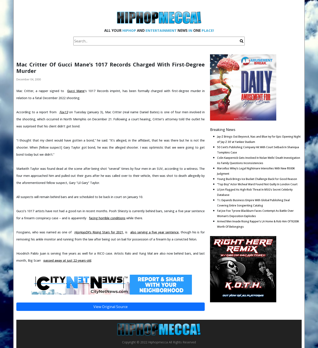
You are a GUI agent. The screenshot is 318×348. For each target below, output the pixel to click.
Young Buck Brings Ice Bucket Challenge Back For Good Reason (257, 179)
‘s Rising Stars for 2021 (98, 232)
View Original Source (110, 306)
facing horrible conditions (107, 218)
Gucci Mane (76, 91)
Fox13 (63, 112)
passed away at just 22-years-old (67, 260)
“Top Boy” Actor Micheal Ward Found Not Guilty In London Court (257, 184)
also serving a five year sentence (154, 232)
